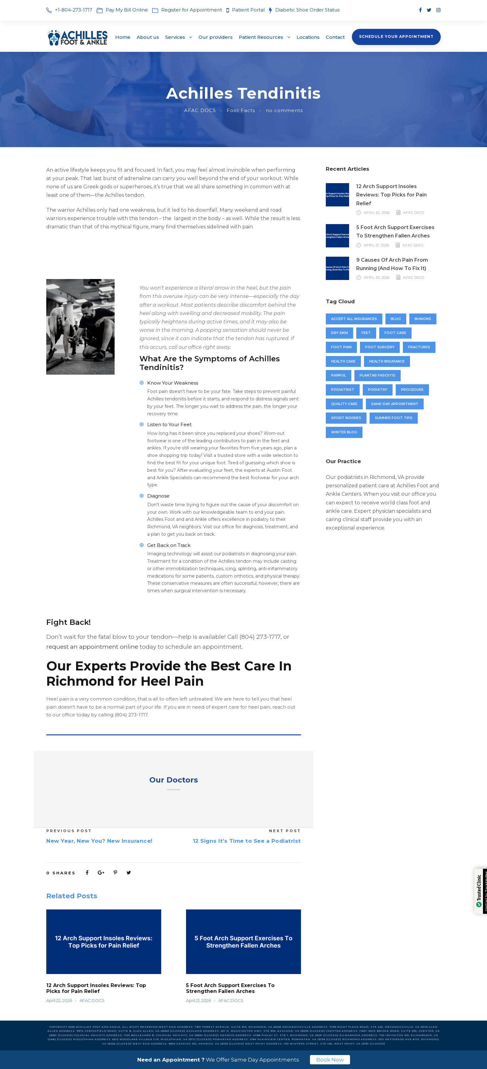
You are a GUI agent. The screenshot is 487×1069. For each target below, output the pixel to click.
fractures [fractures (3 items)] (419, 347)
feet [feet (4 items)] (366, 333)
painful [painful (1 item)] (338, 375)
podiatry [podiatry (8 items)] (377, 389)
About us (148, 37)
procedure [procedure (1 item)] (412, 389)
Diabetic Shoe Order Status (307, 10)
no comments (284, 110)
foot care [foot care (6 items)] (395, 333)
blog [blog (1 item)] (396, 319)
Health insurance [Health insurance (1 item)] (387, 361)
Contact (335, 37)
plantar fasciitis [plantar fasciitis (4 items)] (377, 375)
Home (122, 37)
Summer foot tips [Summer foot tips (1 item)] (393, 418)
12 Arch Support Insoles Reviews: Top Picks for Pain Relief (96, 988)
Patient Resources (261, 37)
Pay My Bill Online (127, 10)
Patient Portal (249, 10)
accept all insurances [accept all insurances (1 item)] (354, 319)
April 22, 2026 (59, 1000)
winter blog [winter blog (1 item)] (344, 432)
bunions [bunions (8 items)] (423, 319)
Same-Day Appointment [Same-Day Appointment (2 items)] (394, 404)
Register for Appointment (191, 10)
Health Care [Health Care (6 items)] (343, 361)
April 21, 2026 (198, 1000)
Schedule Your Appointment (396, 36)
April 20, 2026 (377, 277)
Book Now (330, 1060)
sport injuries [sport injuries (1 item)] (346, 418)
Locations (308, 37)
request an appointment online (92, 646)
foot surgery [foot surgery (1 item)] (379, 347)
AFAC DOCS (200, 110)
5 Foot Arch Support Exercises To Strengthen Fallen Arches (230, 988)
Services (175, 37)
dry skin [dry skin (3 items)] (339, 333)
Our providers (215, 37)
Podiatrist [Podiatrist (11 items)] (342, 389)
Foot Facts (241, 110)
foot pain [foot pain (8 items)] (341, 347)
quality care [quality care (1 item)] (344, 404)
